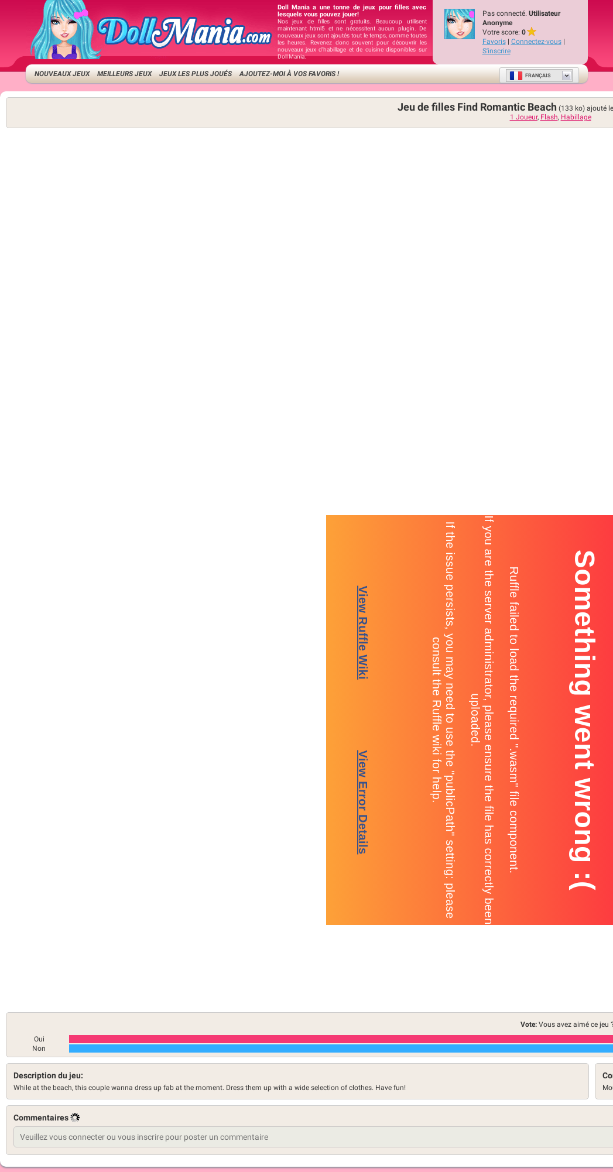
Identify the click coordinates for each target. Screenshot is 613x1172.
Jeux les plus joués (195, 74)
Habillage (576, 117)
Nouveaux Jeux (62, 74)
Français (530, 75)
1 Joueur (523, 117)
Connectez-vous (536, 41)
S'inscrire (496, 51)
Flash (549, 117)
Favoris (494, 41)
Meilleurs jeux (124, 74)
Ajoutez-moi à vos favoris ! (289, 74)
